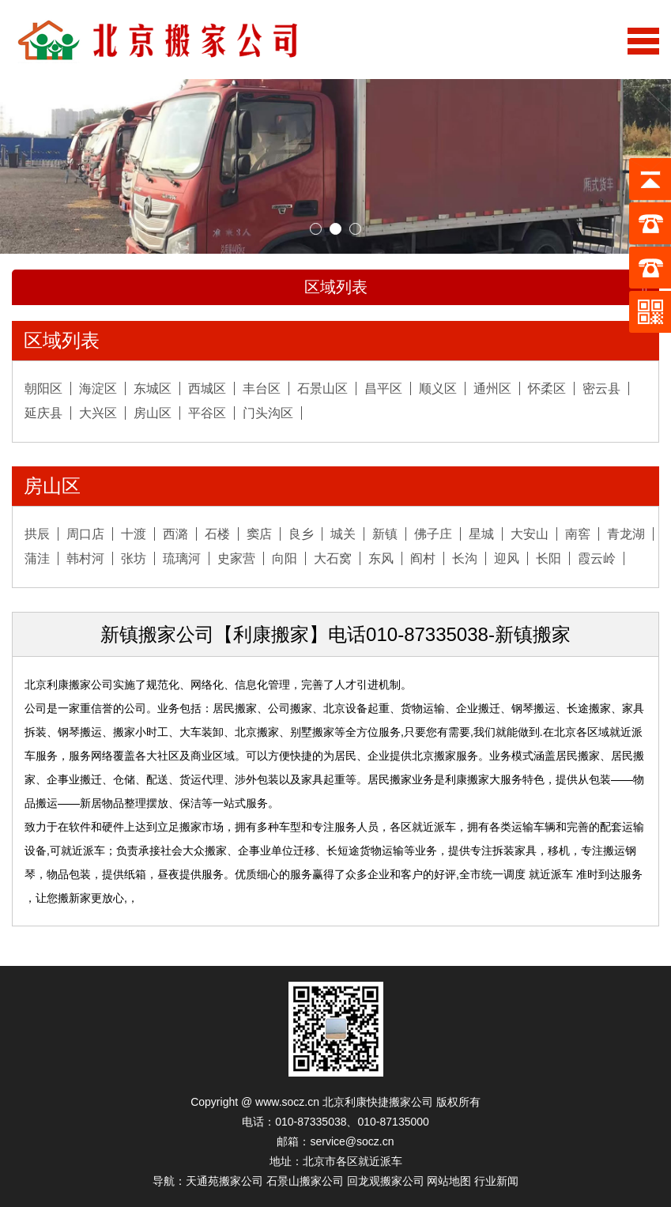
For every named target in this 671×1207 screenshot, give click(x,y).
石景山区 (322, 388)
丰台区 (262, 388)
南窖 (577, 534)
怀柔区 (547, 388)
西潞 (175, 534)
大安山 (529, 534)
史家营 (236, 558)
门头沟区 (268, 413)
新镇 (385, 534)
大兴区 (98, 413)
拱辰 (37, 534)
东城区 (153, 388)
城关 (343, 534)
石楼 (217, 534)
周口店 (85, 534)
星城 (481, 534)
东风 (381, 558)
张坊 (133, 558)
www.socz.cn (287, 1102)
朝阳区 (43, 388)
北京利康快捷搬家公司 (377, 1102)
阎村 (422, 558)
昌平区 (383, 388)
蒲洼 (37, 558)
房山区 (153, 413)
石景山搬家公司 (305, 1181)
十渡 (133, 534)
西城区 (207, 388)
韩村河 (85, 558)
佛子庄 (433, 534)
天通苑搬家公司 (224, 1181)
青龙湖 (626, 534)
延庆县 (43, 413)
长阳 (548, 558)
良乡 (301, 534)
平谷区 (207, 413)
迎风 (506, 558)
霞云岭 (597, 558)
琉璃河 (182, 558)
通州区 (492, 388)
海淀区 (98, 388)
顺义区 (438, 388)
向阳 (284, 558)
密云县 (601, 388)
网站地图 (449, 1181)
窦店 (259, 534)
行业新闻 (496, 1181)
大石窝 (333, 558)
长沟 (464, 558)
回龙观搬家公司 (385, 1181)
